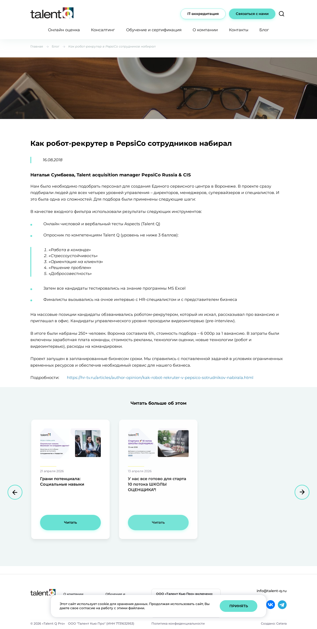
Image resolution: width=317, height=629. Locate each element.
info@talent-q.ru (272, 591)
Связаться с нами (252, 14)
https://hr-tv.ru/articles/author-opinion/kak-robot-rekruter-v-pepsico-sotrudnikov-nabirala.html (160, 377)
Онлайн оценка (64, 29)
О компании (205, 29)
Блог (264, 29)
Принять (238, 606)
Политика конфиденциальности (178, 623)
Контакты (238, 29)
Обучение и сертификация (154, 29)
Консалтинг (103, 29)
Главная (36, 46)
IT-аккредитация (203, 14)
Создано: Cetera (274, 623)
